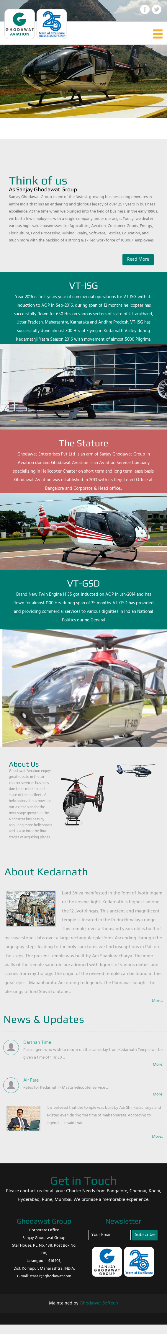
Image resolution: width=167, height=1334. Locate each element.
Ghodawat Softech (99, 1303)
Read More (138, 259)
